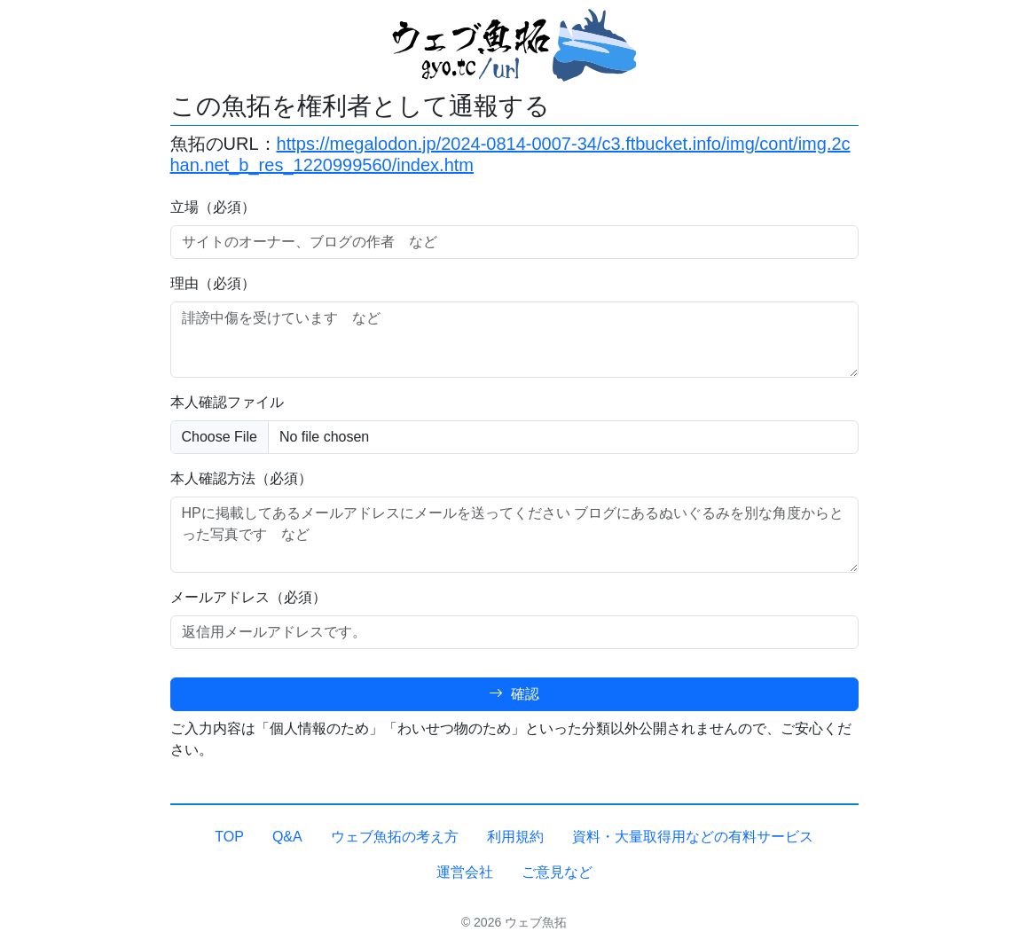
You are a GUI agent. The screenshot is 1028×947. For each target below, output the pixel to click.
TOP (229, 836)
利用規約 (515, 836)
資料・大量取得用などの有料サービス (692, 836)
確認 (513, 693)
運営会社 (464, 872)
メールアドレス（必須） (248, 597)
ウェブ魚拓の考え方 (395, 836)
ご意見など (557, 872)
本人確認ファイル (227, 402)
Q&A (287, 836)
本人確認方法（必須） (241, 478)
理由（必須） (212, 283)
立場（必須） (212, 207)
